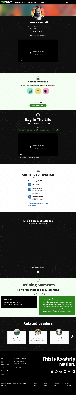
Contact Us (36, 384)
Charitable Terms (6, 371)
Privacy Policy (45, 384)
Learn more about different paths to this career (38, 204)
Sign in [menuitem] (71, 2)
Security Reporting (68, 384)
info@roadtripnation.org (20, 358)
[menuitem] (67, 2)
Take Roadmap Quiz (38, 106)
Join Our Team (5, 364)
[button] (72, 336)
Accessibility (4, 374)
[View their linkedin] (38, 271)
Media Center (4, 368)
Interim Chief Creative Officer (38, 27)
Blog (2, 361)
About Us (3, 358)
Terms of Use (56, 384)
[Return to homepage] (6, 2)
